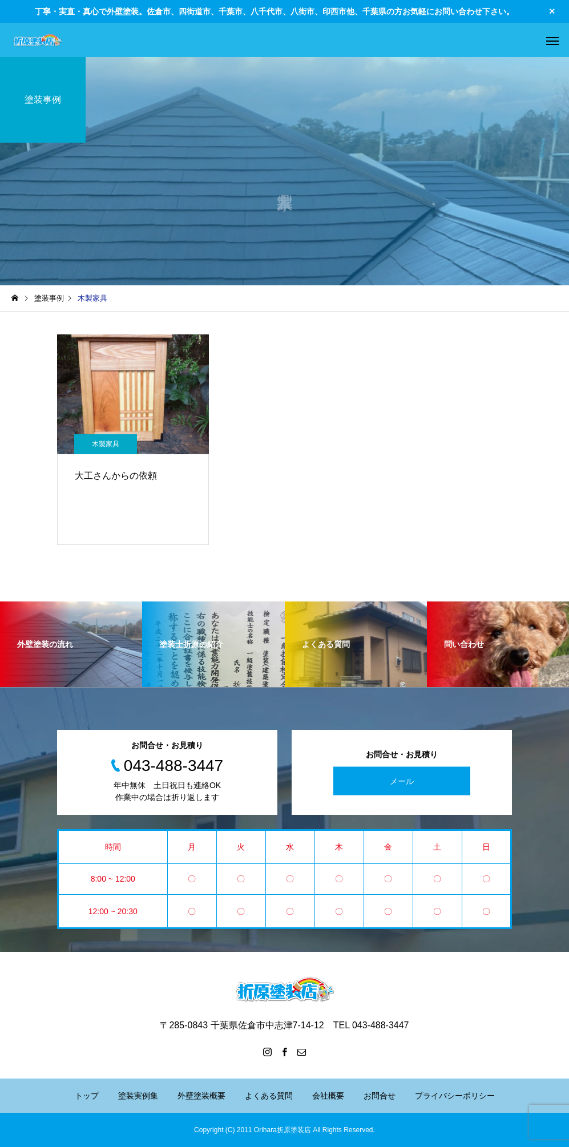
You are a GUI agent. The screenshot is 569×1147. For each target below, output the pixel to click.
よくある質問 (269, 1095)
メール (402, 780)
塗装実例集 (138, 1095)
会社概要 (328, 1095)
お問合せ (380, 1095)
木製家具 (105, 444)
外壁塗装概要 (201, 1095)
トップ (87, 1095)
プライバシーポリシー (455, 1095)
